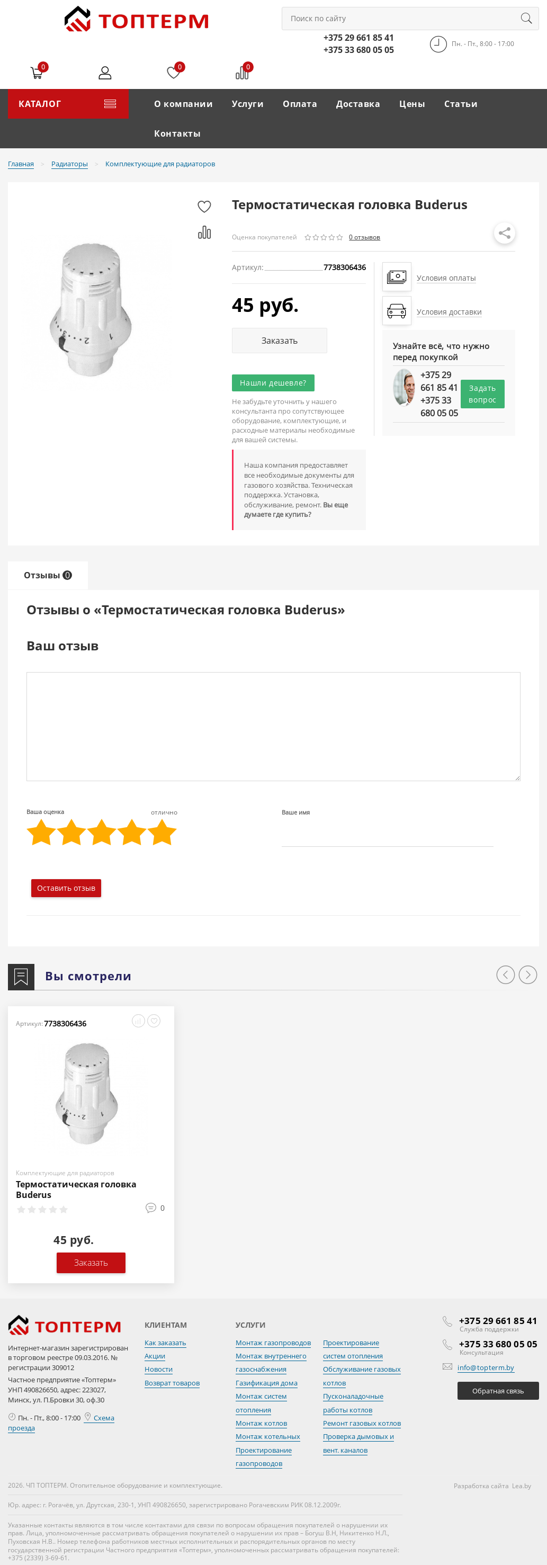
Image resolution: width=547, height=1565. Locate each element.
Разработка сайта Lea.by (492, 1485)
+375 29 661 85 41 (359, 37)
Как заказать (165, 1342)
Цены (412, 104)
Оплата (300, 104)
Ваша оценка (101, 812)
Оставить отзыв (66, 888)
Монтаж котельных (268, 1436)
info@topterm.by (486, 1367)
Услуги (248, 104)
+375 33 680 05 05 (359, 50)
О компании (183, 104)
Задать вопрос (483, 394)
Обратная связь (498, 1391)
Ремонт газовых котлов (362, 1423)
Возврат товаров (172, 1383)
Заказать (280, 340)
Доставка (358, 104)
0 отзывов (364, 237)
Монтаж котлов (261, 1423)
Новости (159, 1369)
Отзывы (48, 575)
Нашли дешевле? (273, 383)
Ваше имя (296, 812)
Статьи (461, 104)
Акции (155, 1356)
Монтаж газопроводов (273, 1342)
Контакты (177, 133)
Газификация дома (267, 1383)
